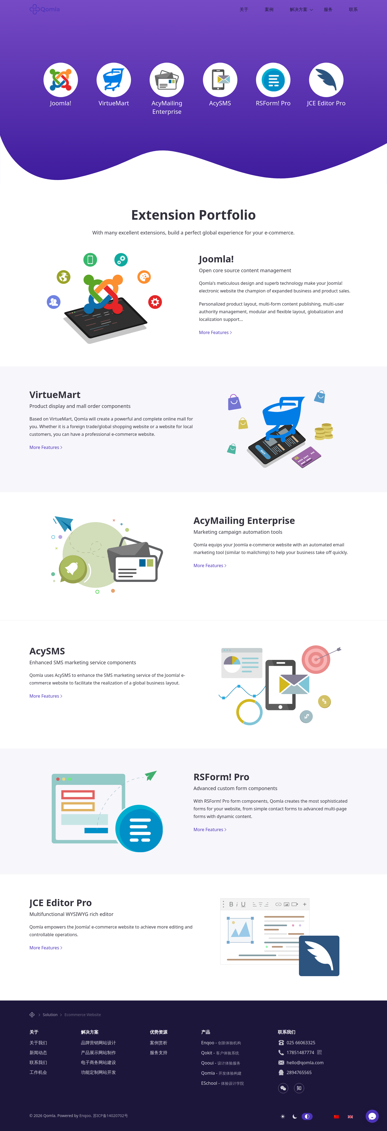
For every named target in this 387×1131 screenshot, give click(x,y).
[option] (336, 1116)
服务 (328, 9)
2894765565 (295, 1072)
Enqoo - (221, 1043)
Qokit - (220, 1053)
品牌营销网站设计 (98, 1043)
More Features (214, 332)
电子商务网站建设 (98, 1062)
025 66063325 (296, 1042)
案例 (269, 9)
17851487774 (296, 1052)
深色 (294, 1116)
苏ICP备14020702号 (110, 1115)
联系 (353, 9)
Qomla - (221, 1073)
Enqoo (85, 1115)
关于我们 (38, 1043)
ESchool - (222, 1083)
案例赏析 (158, 1043)
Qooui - (220, 1063)
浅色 (282, 1116)
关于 (244, 9)
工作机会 (38, 1072)
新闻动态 (38, 1052)
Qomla (48, 9)
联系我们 (38, 1062)
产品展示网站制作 (98, 1052)
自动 (307, 1116)
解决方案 (298, 9)
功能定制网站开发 (98, 1072)
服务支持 (158, 1052)
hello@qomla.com (301, 1062)
